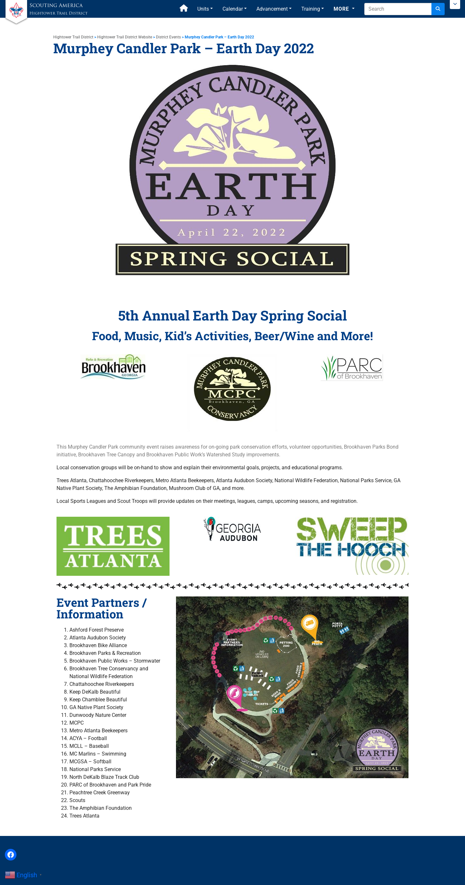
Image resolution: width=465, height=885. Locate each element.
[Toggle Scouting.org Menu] (455, 4)
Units (203, 9)
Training (310, 9)
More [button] (342, 9)
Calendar (232, 9)
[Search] (438, 9)
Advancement (272, 9)
